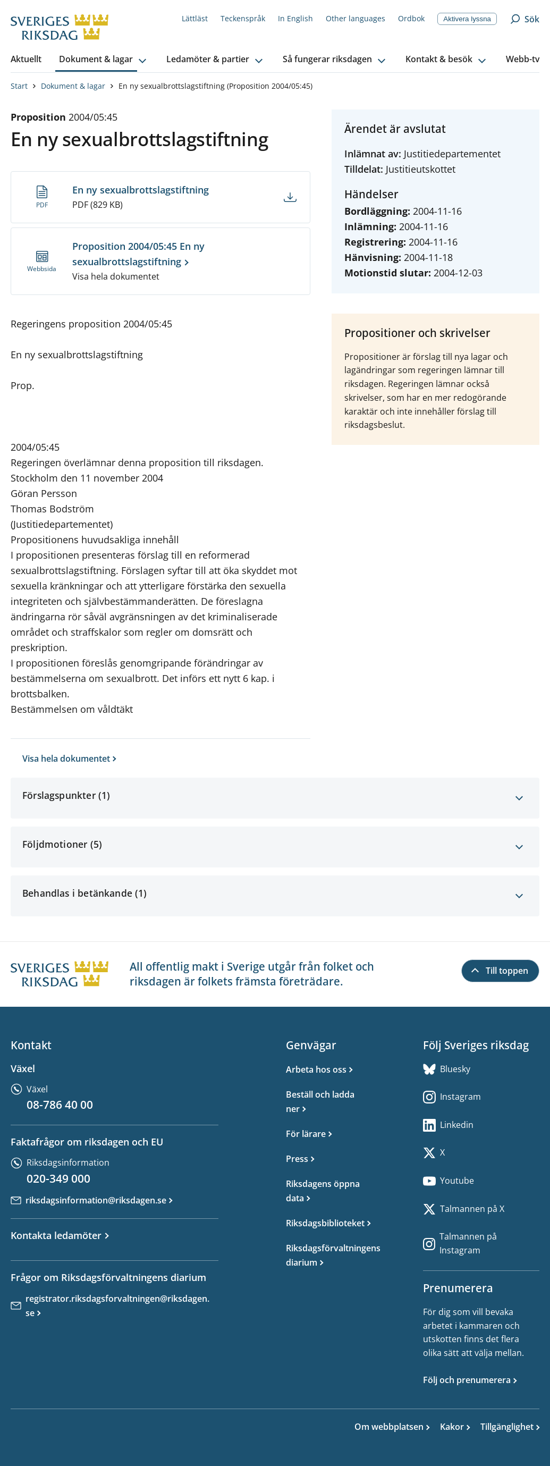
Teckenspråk (243, 18)
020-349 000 (58, 1178)
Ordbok (411, 18)
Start (19, 86)
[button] (104, 59)
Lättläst (195, 18)
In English (295, 18)
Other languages (355, 18)
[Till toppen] (500, 971)
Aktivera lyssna (467, 19)
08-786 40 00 (60, 1104)
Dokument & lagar (73, 86)
